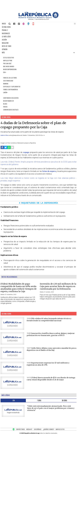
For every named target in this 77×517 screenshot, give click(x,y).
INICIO (4, 23)
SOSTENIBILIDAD (8, 81)
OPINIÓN (4, 49)
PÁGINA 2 (5, 30)
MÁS (3, 52)
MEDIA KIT (29, 429)
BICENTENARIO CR (8, 101)
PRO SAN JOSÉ (7, 63)
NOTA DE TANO (6, 46)
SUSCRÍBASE (37, 429)
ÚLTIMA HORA (6, 27)
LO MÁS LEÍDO (6, 36)
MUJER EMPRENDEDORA (9, 69)
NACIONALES (6, 33)
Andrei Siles (5, 135)
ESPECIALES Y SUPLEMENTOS (11, 86)
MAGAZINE (5, 43)
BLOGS (5, 104)
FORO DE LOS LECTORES (10, 78)
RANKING (5, 84)
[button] (74, 23)
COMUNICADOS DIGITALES (10, 110)
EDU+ (4, 72)
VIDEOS (5, 107)
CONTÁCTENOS (20, 429)
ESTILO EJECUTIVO (8, 57)
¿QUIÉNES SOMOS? (48, 429)
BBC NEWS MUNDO (8, 66)
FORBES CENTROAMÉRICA (10, 89)
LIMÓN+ (5, 92)
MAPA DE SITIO (60, 429)
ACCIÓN (4, 39)
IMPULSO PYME (7, 60)
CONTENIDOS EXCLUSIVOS (11, 98)
